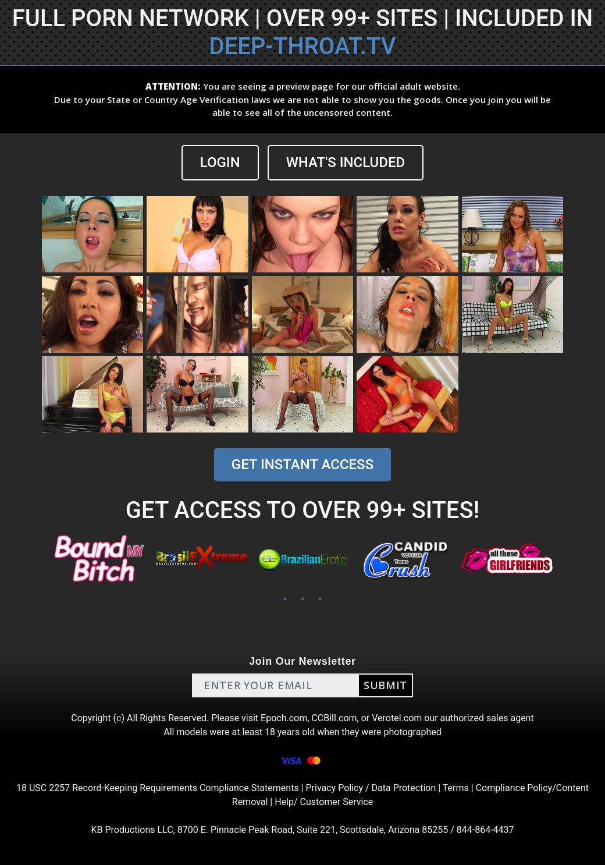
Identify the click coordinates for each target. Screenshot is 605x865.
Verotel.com (397, 718)
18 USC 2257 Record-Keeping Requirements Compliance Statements (157, 787)
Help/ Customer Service (324, 801)
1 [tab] (285, 599)
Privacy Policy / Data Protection (370, 787)
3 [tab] (320, 599)
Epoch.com (284, 718)
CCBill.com (334, 718)
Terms (456, 787)
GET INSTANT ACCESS (302, 464)
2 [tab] (302, 599)
